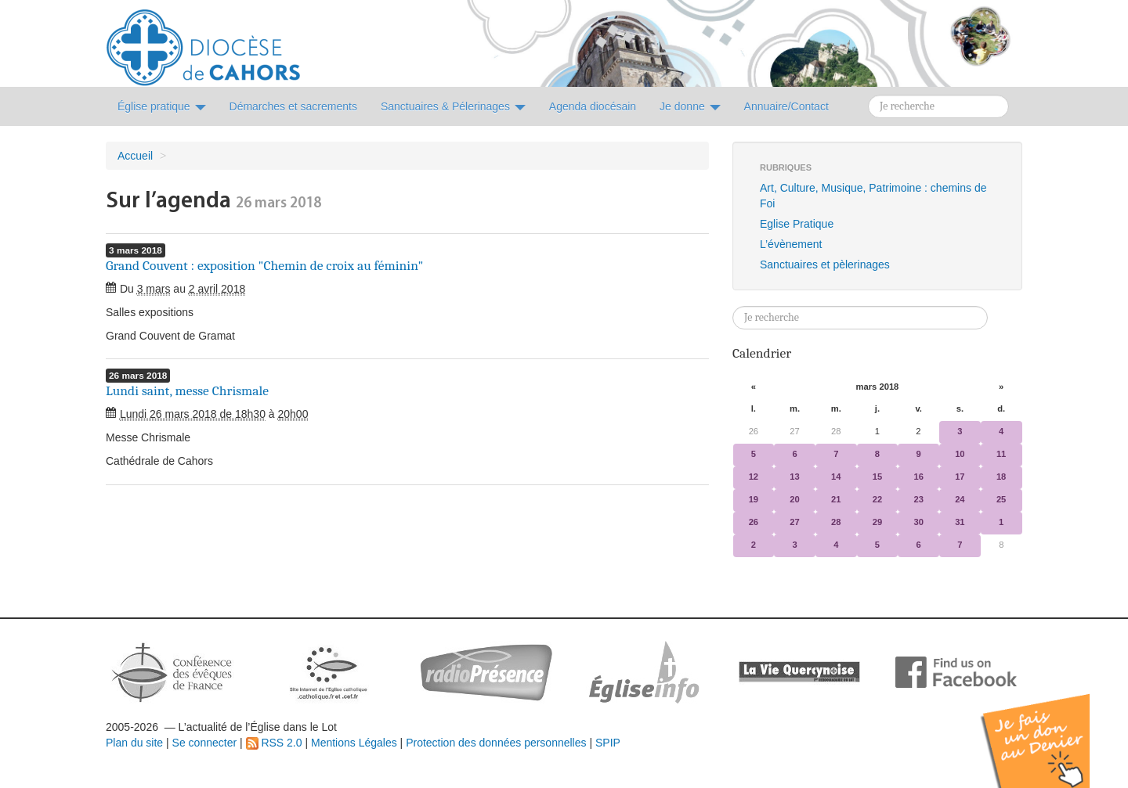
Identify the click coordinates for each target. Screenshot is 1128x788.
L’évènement (791, 244)
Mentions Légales (354, 742)
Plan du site (134, 742)
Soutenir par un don (1049, 729)
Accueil (135, 155)
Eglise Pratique (796, 224)
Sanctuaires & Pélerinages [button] (453, 106)
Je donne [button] (690, 106)
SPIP (607, 742)
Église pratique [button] (162, 106)
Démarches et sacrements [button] (293, 106)
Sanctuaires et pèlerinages (825, 264)
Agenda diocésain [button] (592, 106)
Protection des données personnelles (496, 742)
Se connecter (204, 742)
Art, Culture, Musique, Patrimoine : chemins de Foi (873, 196)
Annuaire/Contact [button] (786, 106)
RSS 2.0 (274, 742)
